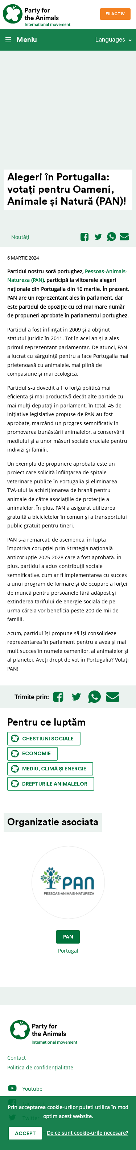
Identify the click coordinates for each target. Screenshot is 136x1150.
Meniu (21, 40)
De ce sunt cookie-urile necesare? (87, 1133)
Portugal (68, 900)
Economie (31, 753)
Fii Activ (115, 14)
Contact (16, 1057)
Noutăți (20, 237)
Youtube (24, 1088)
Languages (110, 40)
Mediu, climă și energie (48, 769)
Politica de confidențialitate (40, 1067)
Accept (25, 1133)
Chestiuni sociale (42, 738)
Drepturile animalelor (49, 783)
